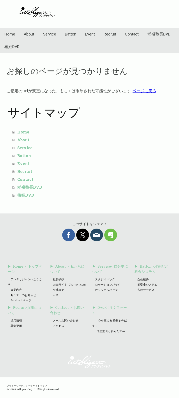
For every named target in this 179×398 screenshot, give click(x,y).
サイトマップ (40, 385)
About (29, 34)
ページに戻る (144, 90)
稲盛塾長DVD (158, 34)
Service (49, 34)
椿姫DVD (11, 46)
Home (9, 34)
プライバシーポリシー (19, 385)
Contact (132, 34)
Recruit (110, 34)
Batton (70, 34)
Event (90, 34)
